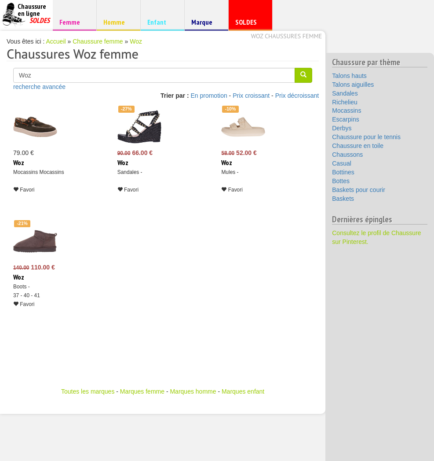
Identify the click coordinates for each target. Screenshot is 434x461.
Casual (341, 163)
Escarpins (345, 119)
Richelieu (344, 102)
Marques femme (142, 391)
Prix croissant (251, 95)
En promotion (208, 95)
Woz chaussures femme (286, 36)
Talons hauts (349, 75)
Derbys (341, 128)
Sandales (344, 93)
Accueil (56, 41)
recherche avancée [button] (39, 86)
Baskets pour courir (358, 189)
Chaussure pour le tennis (366, 136)
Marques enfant (243, 391)
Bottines (343, 172)
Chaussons (347, 154)
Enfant (161, 21)
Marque (205, 24)
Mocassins (346, 110)
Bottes (341, 180)
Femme (73, 21)
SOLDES (249, 24)
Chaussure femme (98, 41)
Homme (117, 21)
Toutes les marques (87, 391)
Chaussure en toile (357, 145)
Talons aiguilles (353, 84)
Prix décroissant (297, 95)
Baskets (343, 198)
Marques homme (193, 391)
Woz (136, 41)
